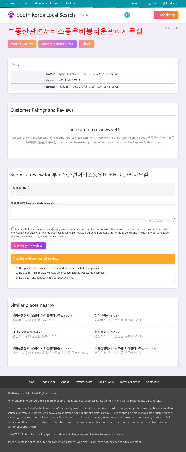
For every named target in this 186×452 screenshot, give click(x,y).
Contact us (68, 3)
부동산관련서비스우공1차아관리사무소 (120, 348)
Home (11, 3)
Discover (24, 3)
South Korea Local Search (46, 14)
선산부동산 (102, 332)
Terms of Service (130, 382)
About (54, 3)
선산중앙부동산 (22, 332)
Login (133, 3)
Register (151, 3)
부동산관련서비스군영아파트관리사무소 (38, 315)
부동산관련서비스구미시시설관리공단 (36, 348)
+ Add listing (166, 15)
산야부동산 (102, 315)
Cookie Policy (106, 382)
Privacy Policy (83, 382)
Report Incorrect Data (57, 44)
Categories (40, 3)
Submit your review (28, 246)
